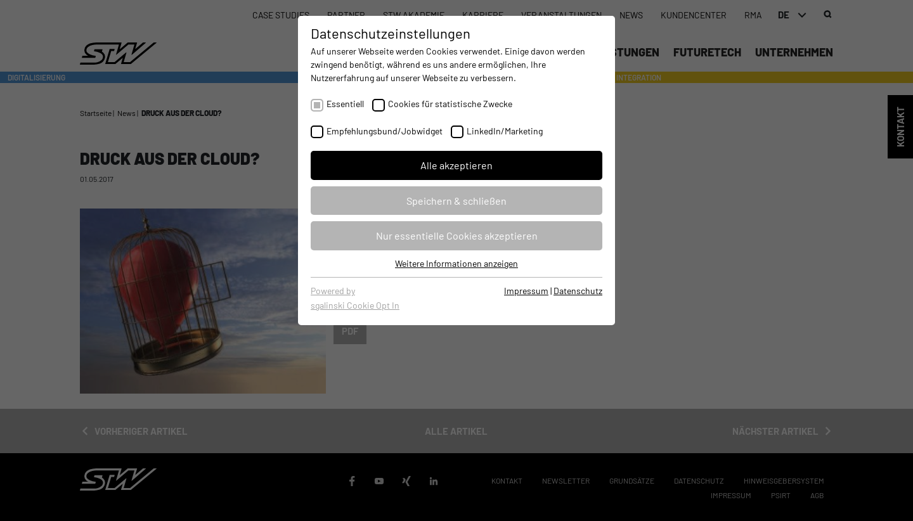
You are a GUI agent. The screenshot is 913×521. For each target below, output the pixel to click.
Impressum (526, 290)
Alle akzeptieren (456, 165)
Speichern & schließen (456, 201)
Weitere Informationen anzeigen (456, 263)
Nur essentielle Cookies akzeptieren (457, 235)
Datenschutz (578, 290)
